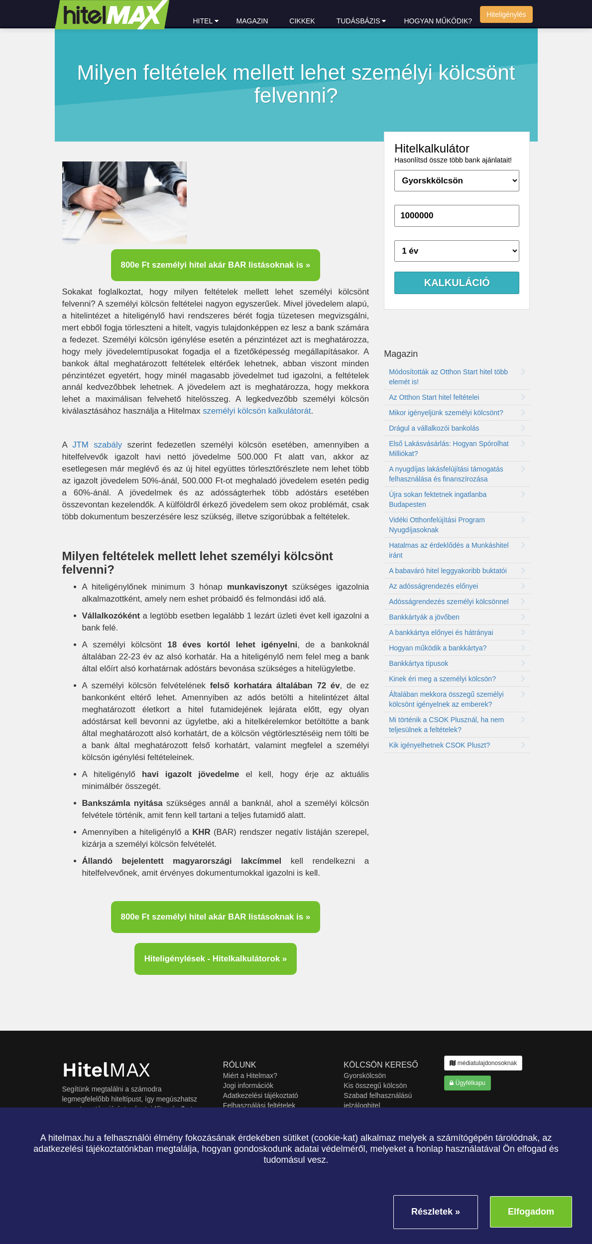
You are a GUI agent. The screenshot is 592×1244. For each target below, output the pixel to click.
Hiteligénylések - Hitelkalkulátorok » (215, 958)
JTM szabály (97, 445)
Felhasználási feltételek (259, 1105)
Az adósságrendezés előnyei (457, 586)
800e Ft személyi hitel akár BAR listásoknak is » (216, 265)
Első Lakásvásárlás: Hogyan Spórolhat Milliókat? (457, 449)
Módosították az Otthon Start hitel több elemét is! (457, 377)
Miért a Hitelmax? (250, 1076)
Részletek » (435, 1212)
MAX (106, 1070)
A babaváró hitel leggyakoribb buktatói (457, 571)
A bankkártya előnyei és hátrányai (457, 632)
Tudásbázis (361, 21)
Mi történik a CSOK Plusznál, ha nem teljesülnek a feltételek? (457, 725)
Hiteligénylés (506, 14)
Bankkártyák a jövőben (457, 617)
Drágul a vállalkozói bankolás (457, 428)
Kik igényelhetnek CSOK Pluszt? (457, 745)
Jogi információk (248, 1085)
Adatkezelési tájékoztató (260, 1095)
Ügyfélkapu (467, 1083)
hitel (206, 21)
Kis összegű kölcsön (375, 1085)
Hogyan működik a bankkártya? (457, 648)
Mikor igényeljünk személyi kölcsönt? (457, 413)
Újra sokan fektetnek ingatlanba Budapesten (457, 499)
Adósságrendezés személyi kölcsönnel (457, 602)
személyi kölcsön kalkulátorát (257, 411)
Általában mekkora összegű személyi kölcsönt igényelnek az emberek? (457, 699)
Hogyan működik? (438, 21)
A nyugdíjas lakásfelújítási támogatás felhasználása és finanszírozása (457, 474)
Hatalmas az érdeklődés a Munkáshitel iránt (457, 550)
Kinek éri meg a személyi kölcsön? (457, 679)
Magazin (252, 21)
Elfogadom (531, 1212)
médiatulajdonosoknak (483, 1063)
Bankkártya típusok (457, 663)
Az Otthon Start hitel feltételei (457, 397)
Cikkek (302, 21)
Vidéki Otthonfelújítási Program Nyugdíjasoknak (457, 525)
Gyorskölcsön (365, 1076)
